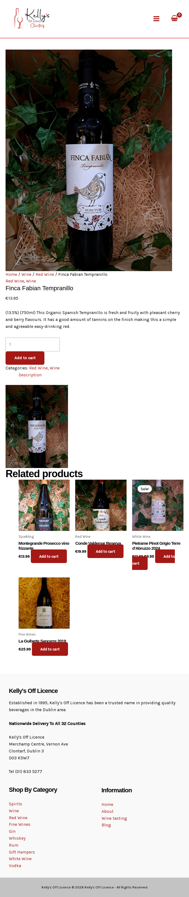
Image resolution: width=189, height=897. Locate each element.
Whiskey (17, 838)
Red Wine (45, 271)
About (108, 811)
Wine (26, 271)
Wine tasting (114, 818)
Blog (106, 825)
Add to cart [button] (50, 553)
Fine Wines (20, 824)
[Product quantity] (33, 341)
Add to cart (25, 355)
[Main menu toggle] (156, 17)
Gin (12, 831)
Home (11, 271)
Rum (13, 845)
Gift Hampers (22, 852)
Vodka (15, 865)
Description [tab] (30, 371)
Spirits (15, 803)
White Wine (20, 859)
